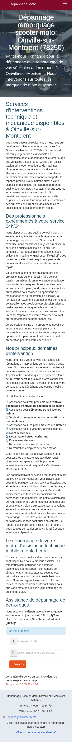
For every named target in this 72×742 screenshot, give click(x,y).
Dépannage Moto (23, 4)
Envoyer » (18, 664)
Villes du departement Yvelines (36, 732)
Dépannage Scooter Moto (21, 717)
